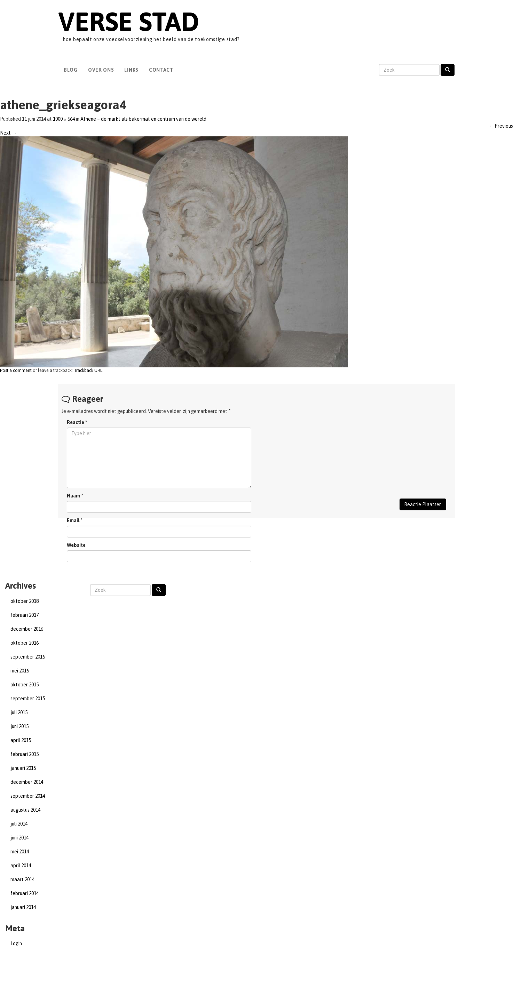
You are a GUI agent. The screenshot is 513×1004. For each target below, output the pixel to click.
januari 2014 (23, 907)
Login (16, 943)
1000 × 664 (64, 119)
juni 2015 (19, 726)
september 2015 (27, 698)
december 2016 (26, 629)
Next (8, 133)
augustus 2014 (25, 810)
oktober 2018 (24, 601)
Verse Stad (128, 21)
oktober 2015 (24, 684)
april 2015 (20, 740)
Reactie (77, 422)
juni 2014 (19, 837)
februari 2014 (24, 893)
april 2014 (20, 865)
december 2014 (26, 782)
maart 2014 (22, 879)
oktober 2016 (24, 643)
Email (73, 520)
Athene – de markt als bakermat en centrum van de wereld (143, 119)
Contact (161, 70)
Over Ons (101, 70)
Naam (73, 496)
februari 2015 (24, 754)
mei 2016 (19, 671)
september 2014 (27, 796)
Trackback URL (88, 370)
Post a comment (16, 370)
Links (131, 70)
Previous (501, 126)
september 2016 (27, 657)
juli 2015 (18, 712)
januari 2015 (23, 768)
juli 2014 (18, 824)
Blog (71, 70)
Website (76, 545)
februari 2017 (24, 615)
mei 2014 (19, 851)
